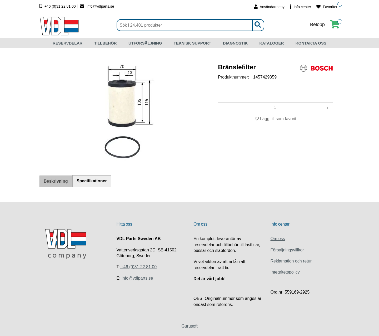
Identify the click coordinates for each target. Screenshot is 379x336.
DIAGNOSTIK (235, 43)
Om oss (278, 238)
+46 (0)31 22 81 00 (58, 6)
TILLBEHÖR (105, 43)
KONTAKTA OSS (311, 43)
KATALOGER (271, 43)
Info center (300, 6)
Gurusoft (189, 326)
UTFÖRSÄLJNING (145, 43)
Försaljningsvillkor (287, 250)
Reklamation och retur (291, 261)
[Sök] (190, 25)
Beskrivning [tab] (56, 181)
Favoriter (326, 6)
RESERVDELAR (67, 43)
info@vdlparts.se (97, 6)
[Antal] (275, 107)
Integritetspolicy (285, 272)
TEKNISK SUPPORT (192, 43)
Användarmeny (269, 6)
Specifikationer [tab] (92, 181)
